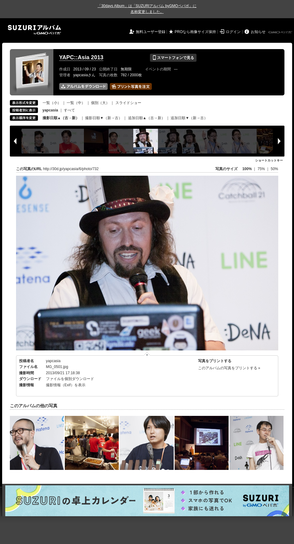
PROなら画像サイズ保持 (195, 32)
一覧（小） (52, 103)
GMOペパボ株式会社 (280, 32)
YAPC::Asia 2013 (81, 57)
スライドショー (128, 103)
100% (247, 169)
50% (274, 169)
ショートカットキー (269, 160)
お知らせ (258, 32)
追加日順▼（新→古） (189, 118)
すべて (69, 110)
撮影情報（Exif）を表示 (65, 385)
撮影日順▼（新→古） (103, 118)
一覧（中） (76, 103)
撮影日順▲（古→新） (61, 118)
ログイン (233, 32)
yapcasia (53, 361)
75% (262, 169)
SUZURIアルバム (34, 29)
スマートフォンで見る (173, 58)
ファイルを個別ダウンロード (70, 379)
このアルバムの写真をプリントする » (229, 368)
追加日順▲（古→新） (146, 118)
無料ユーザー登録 (150, 32)
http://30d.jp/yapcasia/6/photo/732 (71, 169)
